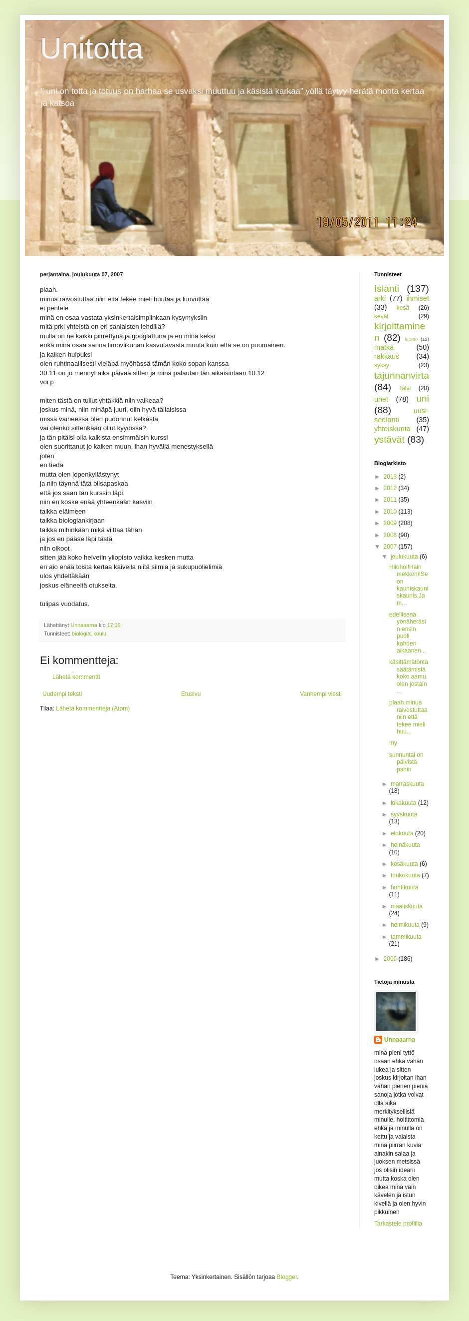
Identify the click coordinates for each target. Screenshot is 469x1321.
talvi (405, 388)
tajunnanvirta (401, 375)
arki (380, 298)
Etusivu (191, 693)
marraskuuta (407, 783)
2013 (391, 476)
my (393, 742)
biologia (81, 634)
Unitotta (91, 48)
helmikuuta (406, 924)
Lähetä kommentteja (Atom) (93, 708)
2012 (391, 488)
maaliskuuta (407, 906)
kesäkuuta (405, 863)
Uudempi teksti (62, 693)
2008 (391, 535)
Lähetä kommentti (76, 676)
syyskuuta (404, 814)
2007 (391, 546)
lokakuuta (404, 802)
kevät (381, 316)
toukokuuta (406, 875)
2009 (391, 523)
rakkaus (386, 356)
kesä (403, 307)
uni (422, 398)
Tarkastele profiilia (398, 1223)
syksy (381, 365)
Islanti (386, 288)
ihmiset (417, 298)
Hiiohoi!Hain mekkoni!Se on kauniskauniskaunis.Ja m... (408, 585)
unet (381, 399)
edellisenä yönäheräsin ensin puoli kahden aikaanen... (407, 632)
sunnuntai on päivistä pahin (406, 762)
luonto (411, 339)
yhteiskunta (392, 429)
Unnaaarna (399, 1039)
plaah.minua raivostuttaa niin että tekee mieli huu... (408, 717)
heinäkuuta (405, 844)
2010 (391, 511)
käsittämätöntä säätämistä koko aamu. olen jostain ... (408, 676)
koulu (99, 634)
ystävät (389, 439)
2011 (391, 499)
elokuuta (403, 833)
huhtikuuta (404, 887)
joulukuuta (405, 556)
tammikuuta (406, 936)
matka (384, 347)
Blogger (287, 1277)
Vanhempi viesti (321, 693)
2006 (391, 958)
